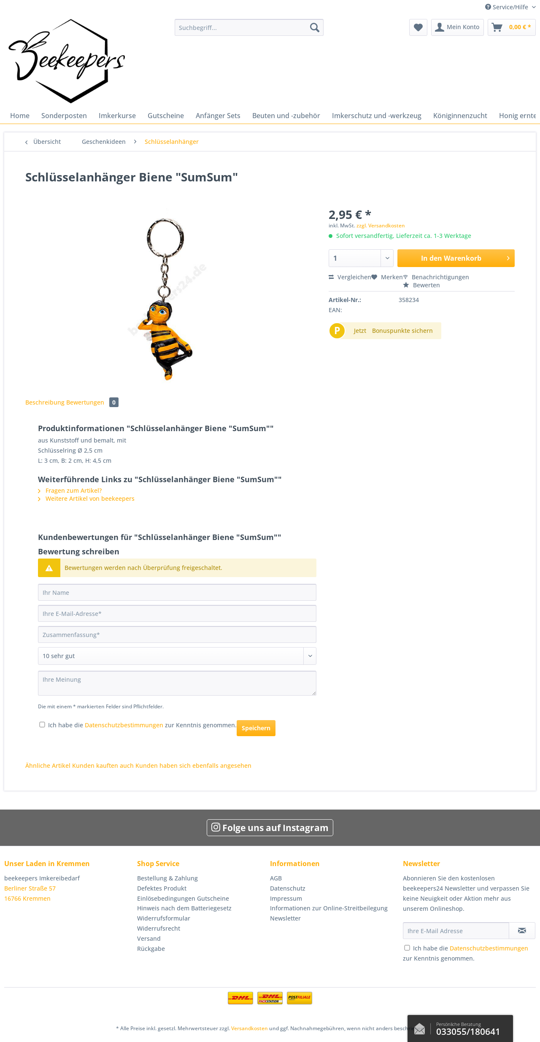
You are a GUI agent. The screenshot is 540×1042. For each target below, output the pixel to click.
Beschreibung (45, 402)
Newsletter (285, 918)
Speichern (256, 728)
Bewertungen (92, 402)
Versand (149, 938)
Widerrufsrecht (158, 928)
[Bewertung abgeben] (177, 656)
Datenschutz (287, 888)
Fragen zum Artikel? (70, 490)
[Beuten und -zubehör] (286, 116)
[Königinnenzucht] (460, 116)
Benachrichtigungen (436, 277)
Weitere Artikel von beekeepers (86, 498)
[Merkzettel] (418, 27)
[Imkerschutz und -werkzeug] (376, 116)
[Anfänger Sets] (218, 116)
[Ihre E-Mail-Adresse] (177, 613)
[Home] (19, 116)
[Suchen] (315, 27)
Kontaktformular (422, 1027)
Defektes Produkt (161, 888)
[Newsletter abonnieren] (522, 930)
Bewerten (421, 285)
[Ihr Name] (177, 592)
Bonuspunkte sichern (402, 331)
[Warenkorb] (512, 27)
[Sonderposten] (64, 116)
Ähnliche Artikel (47, 765)
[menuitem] (249, 31)
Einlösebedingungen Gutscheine (183, 898)
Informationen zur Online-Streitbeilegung (329, 908)
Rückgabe (151, 949)
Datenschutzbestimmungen (124, 725)
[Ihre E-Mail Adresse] (456, 930)
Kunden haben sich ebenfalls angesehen (193, 765)
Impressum (286, 898)
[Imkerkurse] (117, 116)
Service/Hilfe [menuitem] (507, 7)
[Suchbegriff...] (249, 27)
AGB (276, 878)
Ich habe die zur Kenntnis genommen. (142, 725)
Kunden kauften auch (103, 765)
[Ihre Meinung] (177, 683)
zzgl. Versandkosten (380, 225)
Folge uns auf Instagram (270, 828)
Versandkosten (249, 1028)
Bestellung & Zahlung (167, 878)
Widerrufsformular (163, 918)
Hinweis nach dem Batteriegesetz (184, 908)
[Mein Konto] (457, 27)
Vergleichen (350, 277)
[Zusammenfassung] (177, 634)
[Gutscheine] (166, 116)
